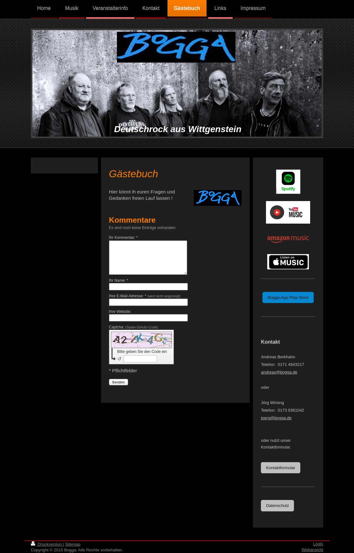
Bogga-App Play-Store (288, 297)
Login (318, 544)
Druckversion (47, 544)
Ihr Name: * (118, 280)
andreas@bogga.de (279, 372)
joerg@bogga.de (276, 417)
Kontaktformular (280, 467)
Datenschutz (277, 505)
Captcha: (133, 327)
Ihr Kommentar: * (123, 237)
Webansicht (312, 549)
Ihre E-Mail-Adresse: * (144, 296)
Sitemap (72, 544)
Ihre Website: (120, 311)
